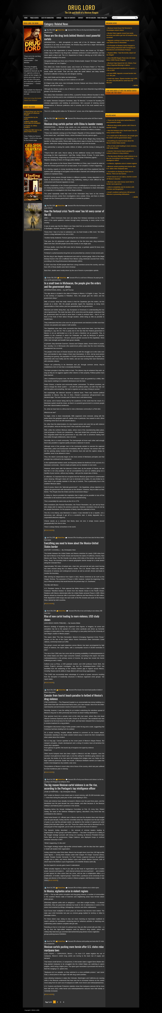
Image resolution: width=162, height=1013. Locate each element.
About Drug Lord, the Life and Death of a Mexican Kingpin (33, 113)
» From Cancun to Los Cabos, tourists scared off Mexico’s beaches (121, 178)
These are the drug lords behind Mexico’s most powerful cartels (72, 37)
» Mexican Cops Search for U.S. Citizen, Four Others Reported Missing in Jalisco (121, 64)
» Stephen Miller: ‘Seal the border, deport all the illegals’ (121, 54)
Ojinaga (59, 18)
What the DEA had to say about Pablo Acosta (33, 130)
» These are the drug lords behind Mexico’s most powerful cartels (120, 121)
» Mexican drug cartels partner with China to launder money (121, 126)
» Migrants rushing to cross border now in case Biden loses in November (120, 41)
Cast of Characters (47, 18)
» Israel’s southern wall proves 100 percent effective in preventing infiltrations (120, 193)
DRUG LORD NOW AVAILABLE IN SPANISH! (32, 122)
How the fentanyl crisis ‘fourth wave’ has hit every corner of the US (74, 213)
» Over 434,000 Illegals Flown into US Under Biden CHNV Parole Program (120, 59)
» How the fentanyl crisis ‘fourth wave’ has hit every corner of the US (121, 131)
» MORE (135, 85)
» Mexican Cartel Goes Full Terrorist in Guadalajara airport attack (119, 29)
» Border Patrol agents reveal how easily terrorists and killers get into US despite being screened (121, 35)
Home (25, 18)
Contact (80, 18)
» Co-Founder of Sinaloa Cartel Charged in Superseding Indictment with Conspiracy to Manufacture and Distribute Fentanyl (120, 48)
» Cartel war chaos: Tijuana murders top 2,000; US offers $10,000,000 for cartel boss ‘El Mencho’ (121, 81)
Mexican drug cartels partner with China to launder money (73, 124)
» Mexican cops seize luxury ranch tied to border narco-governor (120, 183)
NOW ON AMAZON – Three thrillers (96, 18)
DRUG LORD (81, 7)
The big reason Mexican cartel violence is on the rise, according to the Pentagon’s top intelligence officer (70, 786)
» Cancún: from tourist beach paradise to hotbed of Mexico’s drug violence (120, 152)
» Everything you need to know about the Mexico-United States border (120, 142)
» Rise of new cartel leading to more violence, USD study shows (121, 147)
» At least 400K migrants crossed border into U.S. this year (121, 74)
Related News (61, 30)
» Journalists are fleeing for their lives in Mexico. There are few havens (119, 173)
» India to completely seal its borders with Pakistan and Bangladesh (120, 188)
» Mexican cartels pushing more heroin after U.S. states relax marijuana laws (121, 167)
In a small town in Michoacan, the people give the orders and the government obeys (72, 285)
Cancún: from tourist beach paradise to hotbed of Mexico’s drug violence (73, 697)
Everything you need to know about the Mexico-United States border (71, 545)
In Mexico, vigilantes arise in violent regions (66, 891)
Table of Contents (69, 18)
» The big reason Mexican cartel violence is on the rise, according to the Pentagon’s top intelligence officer (121, 158)
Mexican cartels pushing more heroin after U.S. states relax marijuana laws (74, 948)
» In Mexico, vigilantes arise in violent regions (121, 163)
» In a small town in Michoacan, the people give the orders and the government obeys (122, 137)
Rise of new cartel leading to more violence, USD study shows (71, 618)
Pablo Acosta (34, 18)
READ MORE (49, 530)
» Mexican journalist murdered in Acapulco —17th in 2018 (121, 69)
